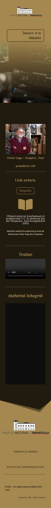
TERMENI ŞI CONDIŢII (25, 452)
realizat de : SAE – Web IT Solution (32, 497)
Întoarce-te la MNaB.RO (32, 35)
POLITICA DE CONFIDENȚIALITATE (25, 467)
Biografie (25, 190)
